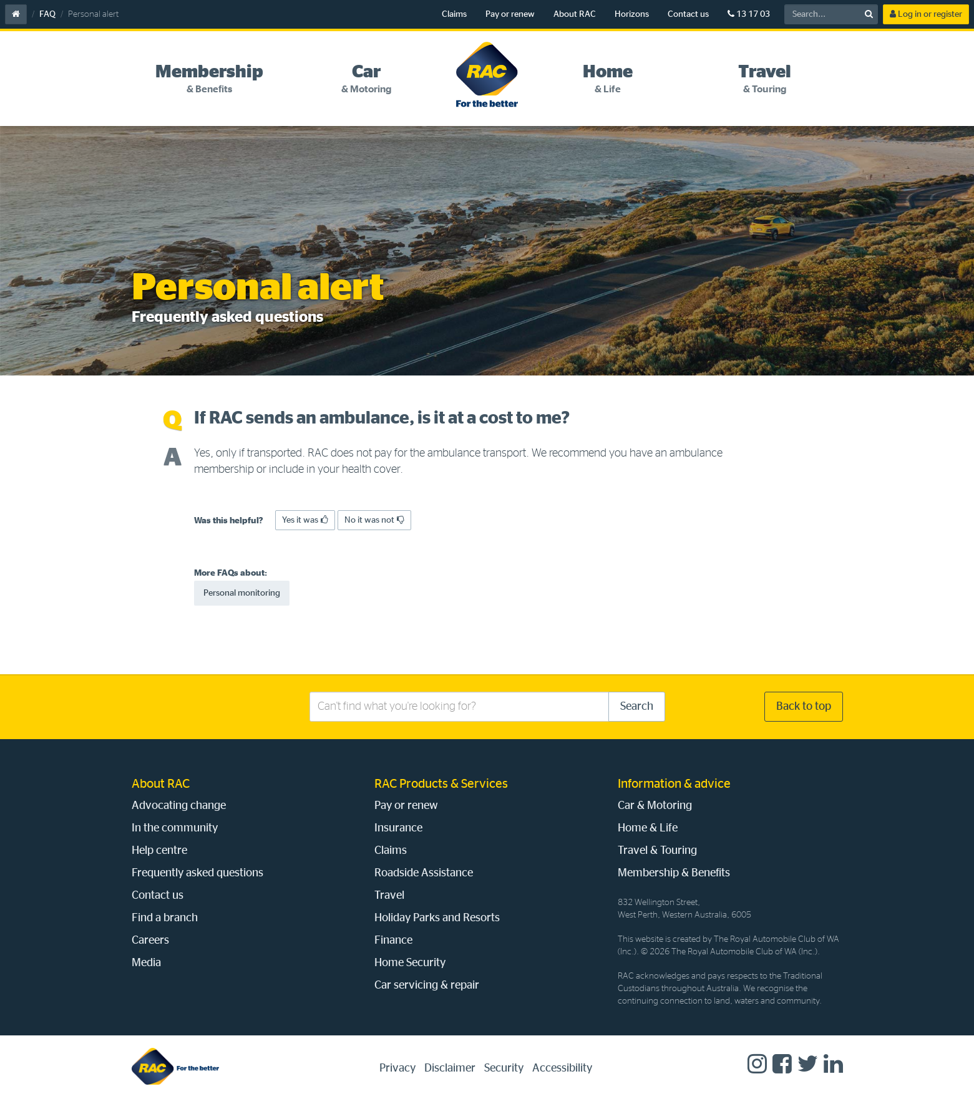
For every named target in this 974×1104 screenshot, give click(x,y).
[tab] (210, 79)
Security (504, 1068)
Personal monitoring (241, 593)
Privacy (397, 1068)
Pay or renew (510, 14)
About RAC (574, 14)
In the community (175, 828)
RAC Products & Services (441, 784)
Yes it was (305, 520)
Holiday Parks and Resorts (437, 918)
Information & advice (674, 784)
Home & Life (648, 828)
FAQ (47, 14)
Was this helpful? (228, 520)
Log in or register (926, 14)
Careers (150, 940)
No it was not (374, 520)
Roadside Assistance (423, 873)
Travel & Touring (657, 850)
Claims (454, 14)
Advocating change (179, 805)
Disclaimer (449, 1068)
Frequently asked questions (197, 873)
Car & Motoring (655, 805)
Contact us (688, 14)
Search (636, 706)
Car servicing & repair (426, 985)
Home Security (410, 963)
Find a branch (165, 918)
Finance (393, 940)
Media (146, 963)
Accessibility (562, 1068)
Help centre (159, 850)
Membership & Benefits (674, 873)
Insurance (398, 828)
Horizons (632, 14)
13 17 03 (749, 14)
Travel (389, 895)
